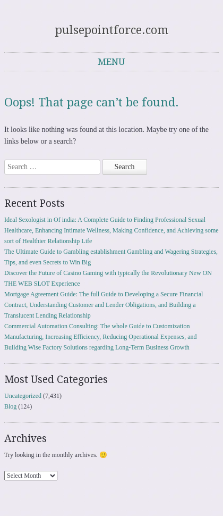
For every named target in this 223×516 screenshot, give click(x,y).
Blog (10, 406)
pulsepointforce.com (111, 30)
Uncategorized (22, 396)
